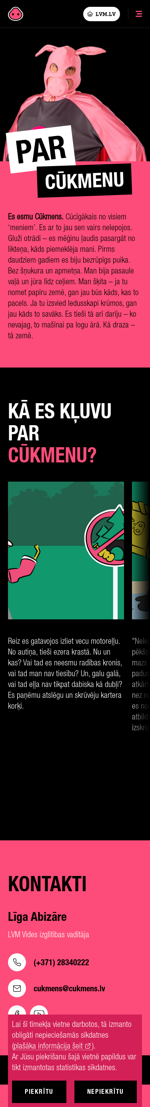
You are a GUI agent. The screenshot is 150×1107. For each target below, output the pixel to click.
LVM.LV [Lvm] (101, 14)
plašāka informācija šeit (48, 1046)
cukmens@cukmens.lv (56, 988)
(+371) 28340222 (48, 962)
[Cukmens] (15, 14)
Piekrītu (39, 1091)
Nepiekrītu (105, 1091)
